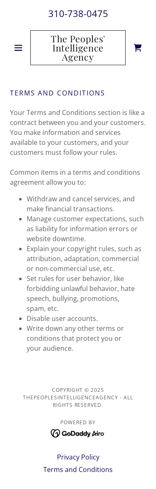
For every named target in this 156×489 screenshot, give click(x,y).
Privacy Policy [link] (78, 457)
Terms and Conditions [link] (78, 469)
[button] (20, 47)
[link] (78, 47)
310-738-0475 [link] (78, 13)
